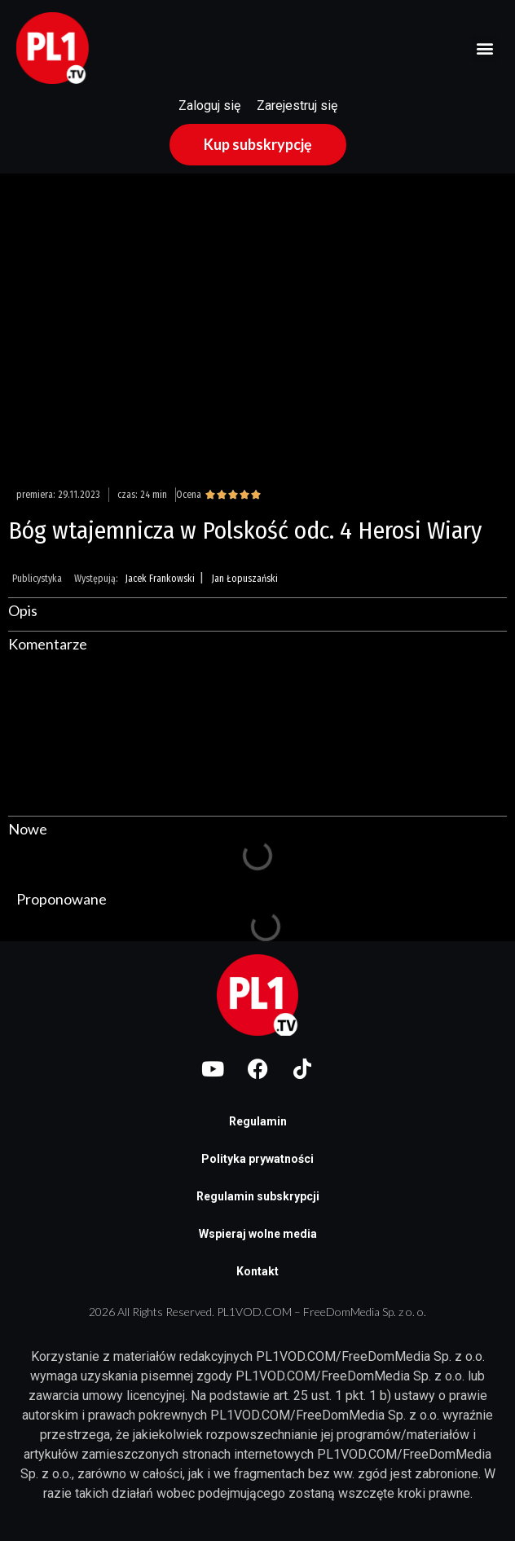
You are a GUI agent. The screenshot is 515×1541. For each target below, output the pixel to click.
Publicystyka (37, 578)
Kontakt (257, 1271)
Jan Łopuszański (245, 578)
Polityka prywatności (257, 1158)
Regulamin (258, 1121)
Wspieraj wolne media (258, 1233)
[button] (485, 48)
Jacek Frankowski (160, 578)
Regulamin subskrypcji (257, 1196)
